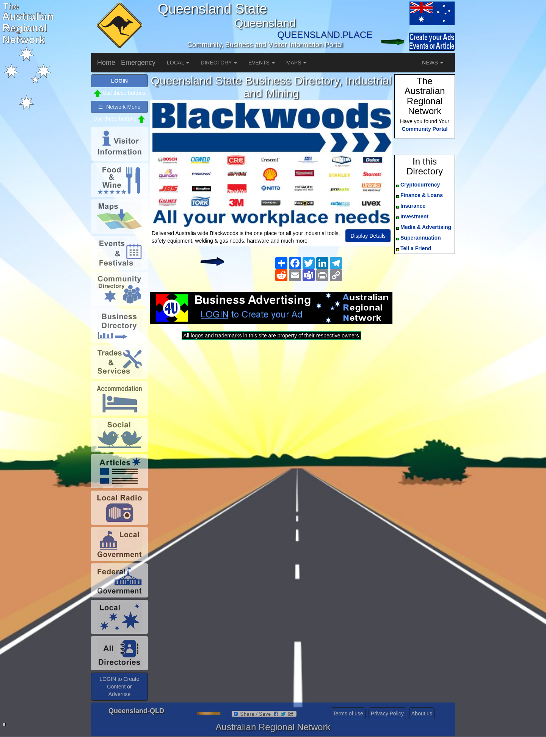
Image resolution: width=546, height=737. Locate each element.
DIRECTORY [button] (219, 63)
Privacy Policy (387, 713)
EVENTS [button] (261, 63)
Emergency (138, 62)
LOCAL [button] (178, 63)
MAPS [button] (296, 63)
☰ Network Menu (119, 107)
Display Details (368, 236)
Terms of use (348, 713)
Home (106, 62)
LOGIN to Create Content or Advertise (119, 686)
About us (421, 713)
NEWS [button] (432, 63)
